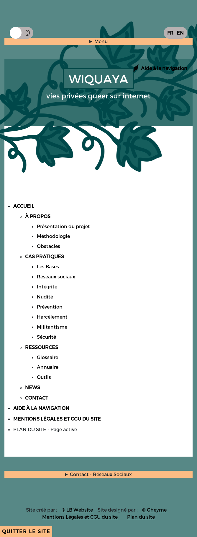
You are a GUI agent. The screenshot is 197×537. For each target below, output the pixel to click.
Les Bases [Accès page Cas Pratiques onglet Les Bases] (48, 266)
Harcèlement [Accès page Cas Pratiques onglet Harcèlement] (52, 316)
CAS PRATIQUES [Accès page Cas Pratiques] (44, 256)
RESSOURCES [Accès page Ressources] (41, 347)
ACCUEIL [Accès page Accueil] (23, 206)
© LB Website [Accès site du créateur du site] (77, 509)
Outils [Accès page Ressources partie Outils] (44, 377)
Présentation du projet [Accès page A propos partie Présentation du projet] (63, 226)
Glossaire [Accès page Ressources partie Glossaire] (47, 357)
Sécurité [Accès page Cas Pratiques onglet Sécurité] (46, 337)
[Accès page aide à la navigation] (159, 68)
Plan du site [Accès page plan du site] (141, 517)
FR (170, 32)
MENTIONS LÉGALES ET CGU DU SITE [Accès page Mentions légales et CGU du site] (57, 418)
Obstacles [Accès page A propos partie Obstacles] (48, 246)
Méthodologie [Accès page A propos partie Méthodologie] (53, 236)
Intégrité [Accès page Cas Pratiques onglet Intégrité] (47, 286)
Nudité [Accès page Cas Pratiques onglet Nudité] (45, 296)
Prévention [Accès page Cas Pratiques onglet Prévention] (50, 306)
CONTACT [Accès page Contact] (36, 397)
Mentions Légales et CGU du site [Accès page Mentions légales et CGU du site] (80, 517)
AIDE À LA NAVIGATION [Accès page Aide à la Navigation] (41, 408)
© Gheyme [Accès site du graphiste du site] (154, 509)
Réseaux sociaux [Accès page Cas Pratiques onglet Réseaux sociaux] (56, 276)
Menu (101, 41)
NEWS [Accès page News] (32, 387)
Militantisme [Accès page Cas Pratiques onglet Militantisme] (52, 327)
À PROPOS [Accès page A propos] (37, 216)
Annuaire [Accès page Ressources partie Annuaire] (47, 367)
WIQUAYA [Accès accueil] (98, 79)
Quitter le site (26, 531)
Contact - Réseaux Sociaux (101, 474)
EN (180, 32)
